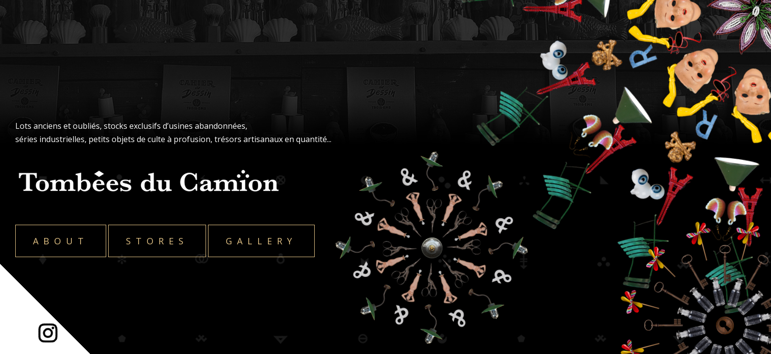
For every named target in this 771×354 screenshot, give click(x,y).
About (61, 241)
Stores (157, 241)
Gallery (261, 241)
